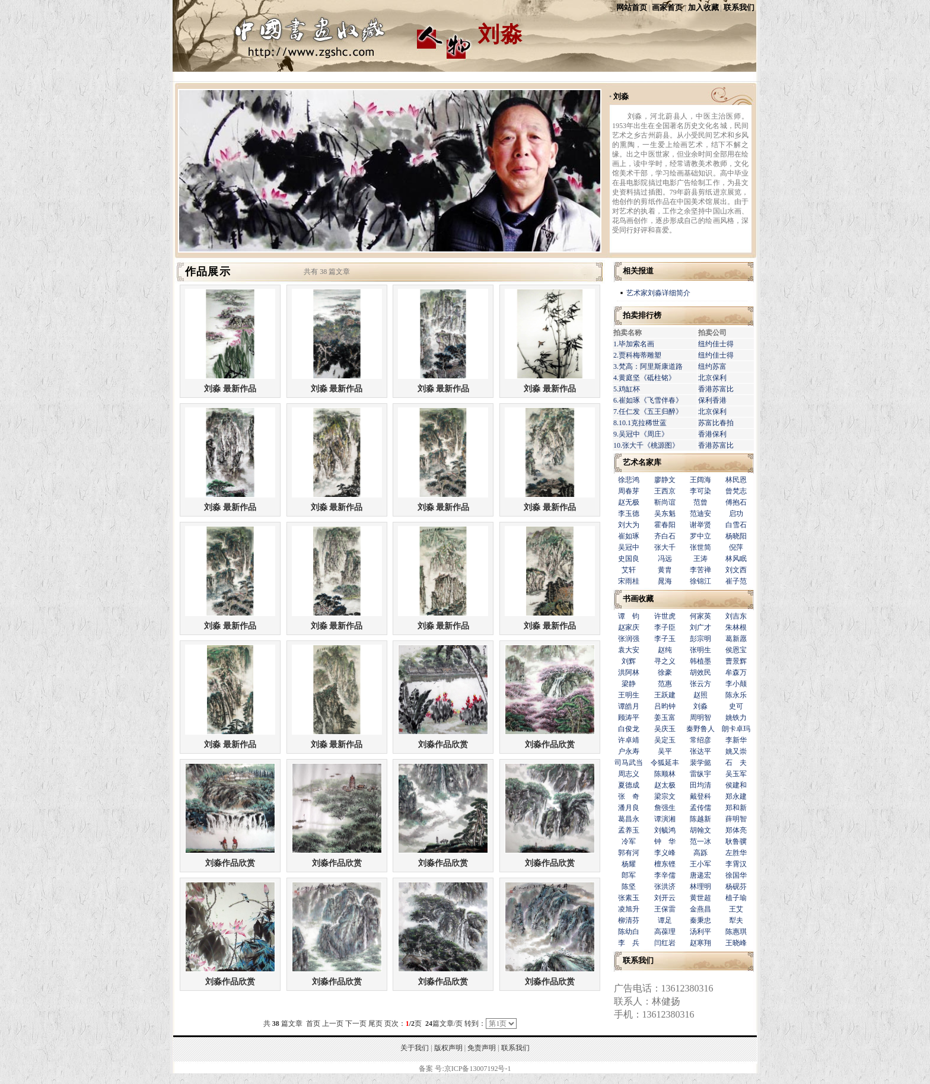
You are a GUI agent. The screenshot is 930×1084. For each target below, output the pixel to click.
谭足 (665, 920)
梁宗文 (665, 796)
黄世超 (700, 898)
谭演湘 (665, 819)
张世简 (700, 547)
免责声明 (481, 1048)
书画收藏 (638, 598)
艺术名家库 (642, 462)
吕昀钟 (665, 706)
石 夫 (736, 762)
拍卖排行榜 (642, 315)
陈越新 (700, 819)
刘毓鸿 (665, 830)
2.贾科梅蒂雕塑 (637, 355)
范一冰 (700, 841)
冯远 (665, 558)
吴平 (665, 751)
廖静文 (665, 480)
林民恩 (736, 480)
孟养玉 (628, 830)
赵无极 (628, 502)
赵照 (700, 695)
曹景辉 (736, 661)
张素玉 (628, 898)
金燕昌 (700, 909)
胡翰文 (700, 830)
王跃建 (665, 695)
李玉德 (628, 513)
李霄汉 (736, 864)
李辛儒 (665, 875)
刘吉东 (736, 616)
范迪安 (700, 513)
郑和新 (736, 808)
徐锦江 (700, 581)
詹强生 (665, 808)
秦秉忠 (700, 920)
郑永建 (736, 796)
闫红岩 (665, 943)
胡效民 (700, 672)
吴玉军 (736, 774)
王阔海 (700, 480)
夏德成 (628, 785)
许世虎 (665, 616)
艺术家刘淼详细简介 (658, 293)
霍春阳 (665, 525)
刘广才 (700, 627)
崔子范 (736, 581)
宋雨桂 (628, 581)
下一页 (356, 1023)
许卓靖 (628, 740)
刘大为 (628, 525)
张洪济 (665, 886)
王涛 (700, 558)
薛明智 (736, 819)
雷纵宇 (700, 774)
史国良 (628, 558)
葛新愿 (736, 639)
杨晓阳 (736, 536)
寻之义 (665, 661)
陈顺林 (665, 774)
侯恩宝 (736, 650)
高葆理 (665, 931)
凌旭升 (628, 909)
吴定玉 (665, 740)
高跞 (700, 853)
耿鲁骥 (736, 841)
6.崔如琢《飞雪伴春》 (648, 400)
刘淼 (621, 96)
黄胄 (665, 570)
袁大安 (628, 650)
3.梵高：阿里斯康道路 (648, 366)
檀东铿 (665, 864)
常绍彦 (700, 740)
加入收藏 (703, 7)
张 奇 (628, 796)
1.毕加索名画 (633, 344)
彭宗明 (700, 639)
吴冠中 (628, 547)
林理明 (700, 886)
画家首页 (667, 7)
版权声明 (448, 1048)
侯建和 (736, 785)
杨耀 (629, 864)
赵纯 (665, 650)
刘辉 (629, 661)
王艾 (736, 909)
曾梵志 (736, 491)
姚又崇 (736, 751)
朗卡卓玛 (736, 729)
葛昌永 (628, 819)
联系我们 (739, 7)
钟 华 (665, 841)
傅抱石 (736, 502)
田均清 (700, 785)
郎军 (629, 875)
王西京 (665, 491)
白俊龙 (628, 729)
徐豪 (665, 672)
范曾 (700, 502)
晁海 (665, 581)
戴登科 (700, 796)
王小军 (700, 864)
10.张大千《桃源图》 (646, 445)
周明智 (700, 717)
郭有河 (628, 853)
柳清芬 (628, 920)
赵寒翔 (700, 943)
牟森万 (736, 672)
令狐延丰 (665, 762)
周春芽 (628, 491)
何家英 (700, 616)
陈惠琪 (736, 931)
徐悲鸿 (628, 480)
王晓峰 (736, 943)
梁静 (629, 684)
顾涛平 (628, 717)
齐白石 (665, 536)
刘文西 (736, 570)
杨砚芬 (736, 886)
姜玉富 (665, 717)
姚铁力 (736, 717)
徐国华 (736, 875)
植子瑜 (736, 898)
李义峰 (665, 853)
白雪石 (736, 525)
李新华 (736, 740)
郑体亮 (736, 830)
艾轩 (629, 570)
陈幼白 (628, 931)
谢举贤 (700, 525)
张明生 (700, 650)
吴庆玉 (665, 729)
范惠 (665, 684)
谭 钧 (628, 616)
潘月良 (628, 808)
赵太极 (665, 785)
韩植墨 (700, 661)
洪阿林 (628, 672)
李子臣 (665, 627)
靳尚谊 (665, 502)
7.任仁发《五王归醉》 (648, 411)
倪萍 (736, 547)
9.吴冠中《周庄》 (640, 434)
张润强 (628, 639)
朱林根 (736, 627)
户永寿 (628, 751)
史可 (736, 706)
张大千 (665, 547)
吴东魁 (665, 513)
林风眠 (736, 558)
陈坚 (629, 886)
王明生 (628, 695)
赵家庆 (628, 627)
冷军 (629, 841)
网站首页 (631, 7)
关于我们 (414, 1048)
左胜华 (736, 853)
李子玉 (665, 639)
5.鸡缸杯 (626, 389)
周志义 (628, 774)
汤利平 (700, 931)
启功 (736, 513)
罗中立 (700, 536)
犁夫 (736, 920)
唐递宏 (700, 875)
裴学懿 (700, 762)
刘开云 (665, 898)
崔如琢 (628, 536)
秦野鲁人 (700, 729)
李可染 (700, 491)
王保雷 (665, 909)
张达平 (700, 751)
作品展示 (208, 272)
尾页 (375, 1023)
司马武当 (628, 762)
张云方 (700, 684)
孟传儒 (700, 808)
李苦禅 (700, 570)
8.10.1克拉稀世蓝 (640, 423)
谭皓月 (628, 706)
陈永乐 (736, 695)
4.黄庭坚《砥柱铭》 (644, 378)
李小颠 (736, 684)
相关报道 (638, 270)
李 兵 (628, 943)
